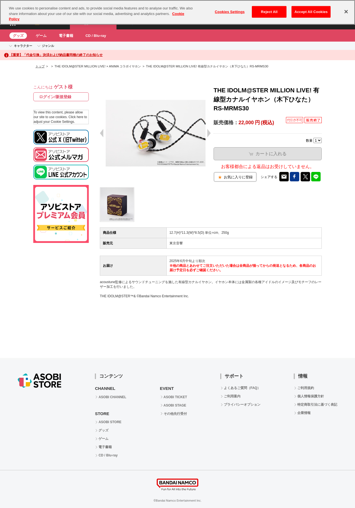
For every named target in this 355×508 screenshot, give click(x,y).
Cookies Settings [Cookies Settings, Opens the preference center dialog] (230, 12)
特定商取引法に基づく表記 (317, 405)
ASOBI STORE (109, 422)
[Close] (346, 12)
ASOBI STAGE (175, 405)
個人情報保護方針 (310, 396)
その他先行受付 (175, 414)
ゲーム (41, 36)
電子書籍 (66, 36)
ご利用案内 (232, 396)
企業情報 (304, 413)
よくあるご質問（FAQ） (242, 388)
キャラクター (23, 45)
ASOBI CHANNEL (112, 397)
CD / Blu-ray (95, 36)
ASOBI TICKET (175, 397)
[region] (177, 12)
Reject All (269, 12)
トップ (40, 66)
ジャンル (48, 45)
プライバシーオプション (242, 405)
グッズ (18, 36)
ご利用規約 (305, 388)
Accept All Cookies (311, 12)
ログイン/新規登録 (55, 97)
